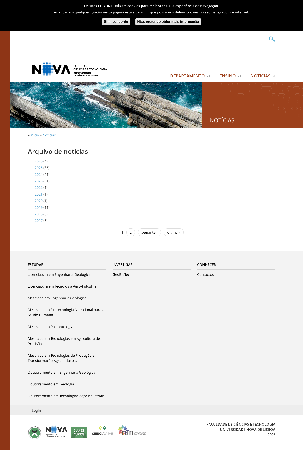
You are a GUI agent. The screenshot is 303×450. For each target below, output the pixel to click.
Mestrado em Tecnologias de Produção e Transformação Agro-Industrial (61, 358)
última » (173, 232)
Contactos (205, 274)
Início (34, 135)
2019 (39, 207)
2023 (39, 181)
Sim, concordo (116, 20)
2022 (39, 187)
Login (36, 410)
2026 (39, 161)
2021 (39, 194)
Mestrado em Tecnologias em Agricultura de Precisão (64, 341)
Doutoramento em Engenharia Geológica (61, 372)
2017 (39, 220)
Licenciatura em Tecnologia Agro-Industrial (63, 286)
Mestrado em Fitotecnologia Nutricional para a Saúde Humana (66, 312)
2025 (39, 167)
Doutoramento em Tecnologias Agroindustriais (66, 395)
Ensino (227, 76)
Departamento (187, 76)
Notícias (260, 76)
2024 (39, 174)
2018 (39, 214)
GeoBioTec (121, 274)
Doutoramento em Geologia (51, 384)
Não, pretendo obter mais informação (168, 20)
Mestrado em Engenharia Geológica (57, 298)
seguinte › (149, 232)
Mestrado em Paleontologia (50, 326)
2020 (39, 200)
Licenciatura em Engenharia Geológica (59, 274)
